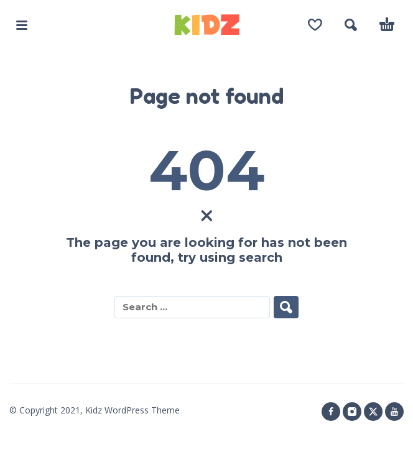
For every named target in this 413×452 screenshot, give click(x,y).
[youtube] (394, 411)
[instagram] (352, 411)
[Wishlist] (315, 25)
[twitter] (373, 411)
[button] (21, 24)
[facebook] (331, 411)
